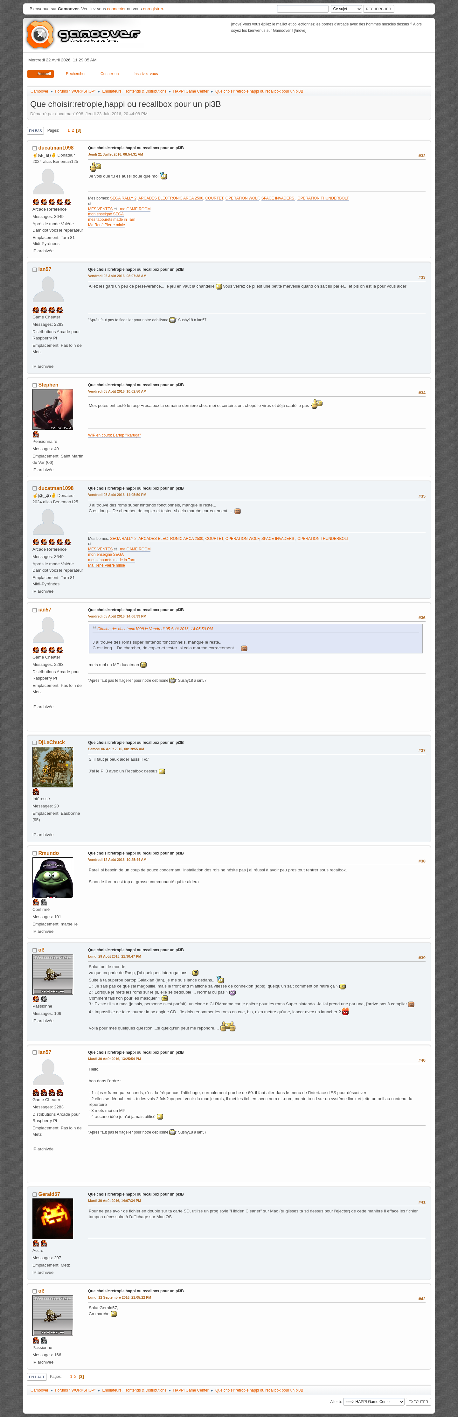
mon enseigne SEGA (106, 214)
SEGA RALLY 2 (123, 198)
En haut (37, 1377)
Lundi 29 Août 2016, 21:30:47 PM (114, 956)
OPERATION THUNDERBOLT (323, 198)
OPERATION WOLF (242, 198)
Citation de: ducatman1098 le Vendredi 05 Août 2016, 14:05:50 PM (155, 629)
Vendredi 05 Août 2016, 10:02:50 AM (117, 391)
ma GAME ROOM (135, 209)
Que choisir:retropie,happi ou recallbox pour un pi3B (136, 148)
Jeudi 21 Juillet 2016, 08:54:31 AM (115, 154)
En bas (35, 131)
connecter (116, 8)
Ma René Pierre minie (106, 225)
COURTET (214, 198)
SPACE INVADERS (278, 198)
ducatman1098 (55, 147)
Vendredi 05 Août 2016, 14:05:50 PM (117, 495)
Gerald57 (49, 1194)
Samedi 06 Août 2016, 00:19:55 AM (116, 749)
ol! (41, 950)
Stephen (48, 384)
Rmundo (48, 853)
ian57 (44, 269)
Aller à (335, 1402)
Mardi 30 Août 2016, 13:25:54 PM (114, 1059)
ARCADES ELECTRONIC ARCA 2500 (170, 198)
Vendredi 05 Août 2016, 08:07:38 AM (117, 276)
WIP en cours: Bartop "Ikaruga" (114, 435)
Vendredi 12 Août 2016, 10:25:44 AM (117, 860)
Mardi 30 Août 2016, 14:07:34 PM (114, 1201)
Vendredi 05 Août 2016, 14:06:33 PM (117, 616)
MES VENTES (100, 209)
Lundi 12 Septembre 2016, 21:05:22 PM (119, 1297)
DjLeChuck (51, 742)
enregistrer (153, 8)
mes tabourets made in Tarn (111, 219)
